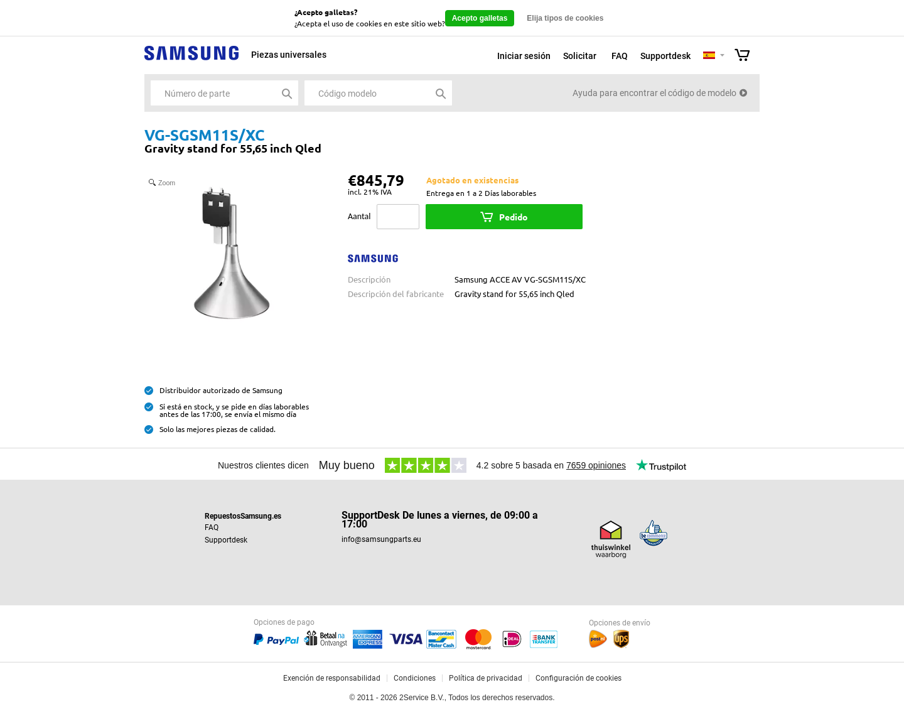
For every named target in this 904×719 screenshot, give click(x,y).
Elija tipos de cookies (565, 18)
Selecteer (722, 56)
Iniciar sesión (524, 56)
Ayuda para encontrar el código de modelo (654, 93)
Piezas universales (288, 55)
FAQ (619, 56)
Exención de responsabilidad (331, 678)
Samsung (191, 60)
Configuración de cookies (578, 678)
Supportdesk (665, 56)
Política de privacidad (485, 678)
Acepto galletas (480, 18)
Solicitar (579, 56)
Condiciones (415, 678)
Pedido (513, 216)
